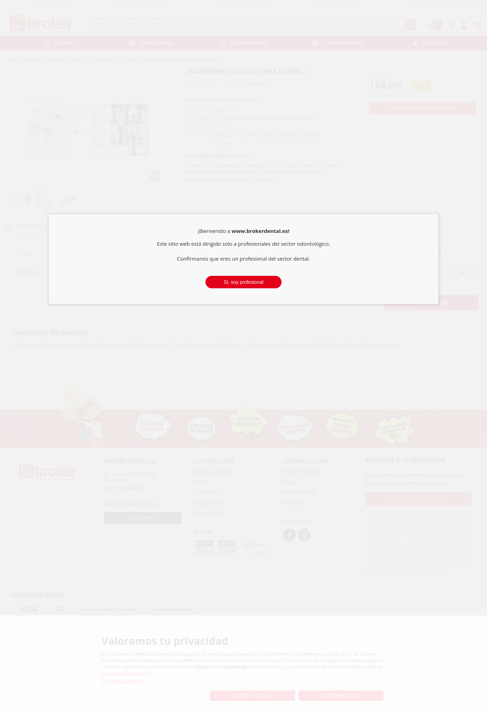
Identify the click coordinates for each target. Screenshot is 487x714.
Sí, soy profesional (243, 282)
